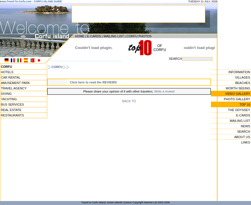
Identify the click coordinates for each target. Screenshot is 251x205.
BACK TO (129, 101)
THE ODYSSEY (239, 110)
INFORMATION (239, 72)
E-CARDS (94, 36)
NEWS (245, 126)
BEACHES (242, 83)
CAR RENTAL (10, 77)
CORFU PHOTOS (139, 36)
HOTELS (7, 72)
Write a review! (164, 91)
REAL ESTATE (11, 110)
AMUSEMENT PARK (15, 83)
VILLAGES (242, 77)
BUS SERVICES (12, 104)
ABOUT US (242, 137)
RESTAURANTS (12, 115)
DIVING (6, 93)
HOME (79, 36)
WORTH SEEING (238, 88)
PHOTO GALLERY (237, 99)
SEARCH (243, 131)
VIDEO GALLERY (237, 93)
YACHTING (9, 99)
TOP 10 (244, 104)
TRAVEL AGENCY (13, 88)
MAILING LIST (113, 36)
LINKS (245, 142)
